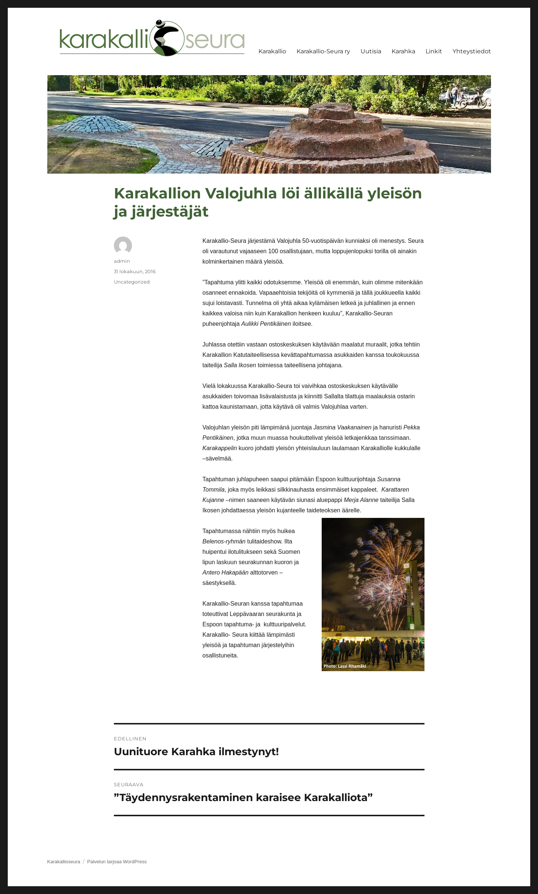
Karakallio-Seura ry (323, 51)
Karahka (403, 51)
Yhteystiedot (472, 51)
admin (122, 261)
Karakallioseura (64, 861)
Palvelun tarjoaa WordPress (117, 861)
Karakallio (272, 51)
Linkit (434, 51)
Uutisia (371, 51)
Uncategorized (132, 282)
